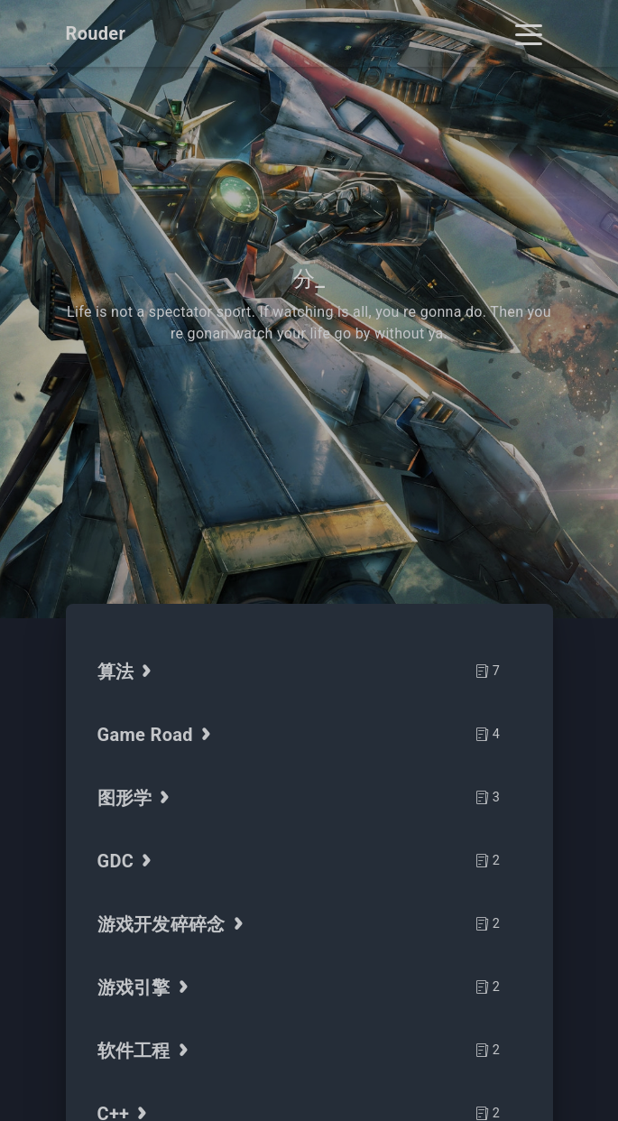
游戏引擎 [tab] (145, 987)
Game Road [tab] (156, 735)
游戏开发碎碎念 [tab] (172, 924)
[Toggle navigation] (528, 33)
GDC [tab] (126, 861)
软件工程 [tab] (145, 1050)
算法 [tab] (126, 671)
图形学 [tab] (135, 798)
